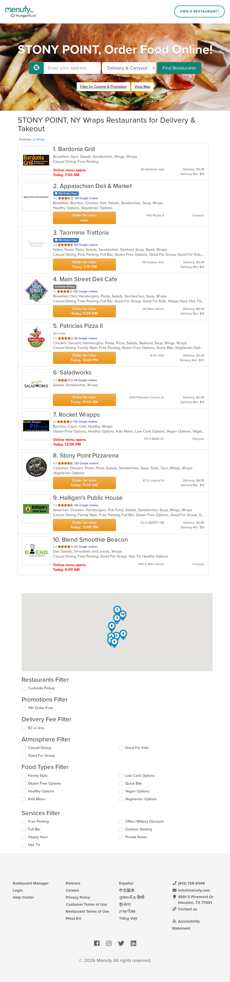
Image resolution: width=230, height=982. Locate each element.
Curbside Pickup (41, 688)
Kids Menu (36, 799)
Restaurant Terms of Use (87, 911)
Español (126, 883)
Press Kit (73, 918)
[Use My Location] (36, 68)
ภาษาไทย (127, 911)
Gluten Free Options (44, 783)
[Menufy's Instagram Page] (108, 943)
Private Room (136, 837)
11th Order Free (40, 708)
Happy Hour (38, 837)
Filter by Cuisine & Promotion (103, 86)
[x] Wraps (39, 139)
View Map (142, 86)
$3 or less (36, 728)
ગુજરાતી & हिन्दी (131, 897)
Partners (73, 883)
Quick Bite (133, 783)
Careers (72, 890)
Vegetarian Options (141, 799)
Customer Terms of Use (86, 904)
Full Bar (34, 829)
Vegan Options (137, 791)
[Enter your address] (72, 68)
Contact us (184, 909)
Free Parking (38, 821)
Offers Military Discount (144, 821)
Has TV (34, 845)
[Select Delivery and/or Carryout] (129, 68)
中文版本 (127, 890)
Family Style (38, 775)
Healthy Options (41, 791)
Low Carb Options (140, 775)
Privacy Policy (78, 897)
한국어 (125, 904)
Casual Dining (39, 748)
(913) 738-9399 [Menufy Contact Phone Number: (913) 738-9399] (188, 883)
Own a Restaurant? (199, 11)
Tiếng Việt (128, 918)
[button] (117, 611)
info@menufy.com (191, 890)
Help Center (23, 897)
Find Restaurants (179, 68)
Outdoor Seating (138, 829)
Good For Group (41, 755)
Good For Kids (137, 748)
